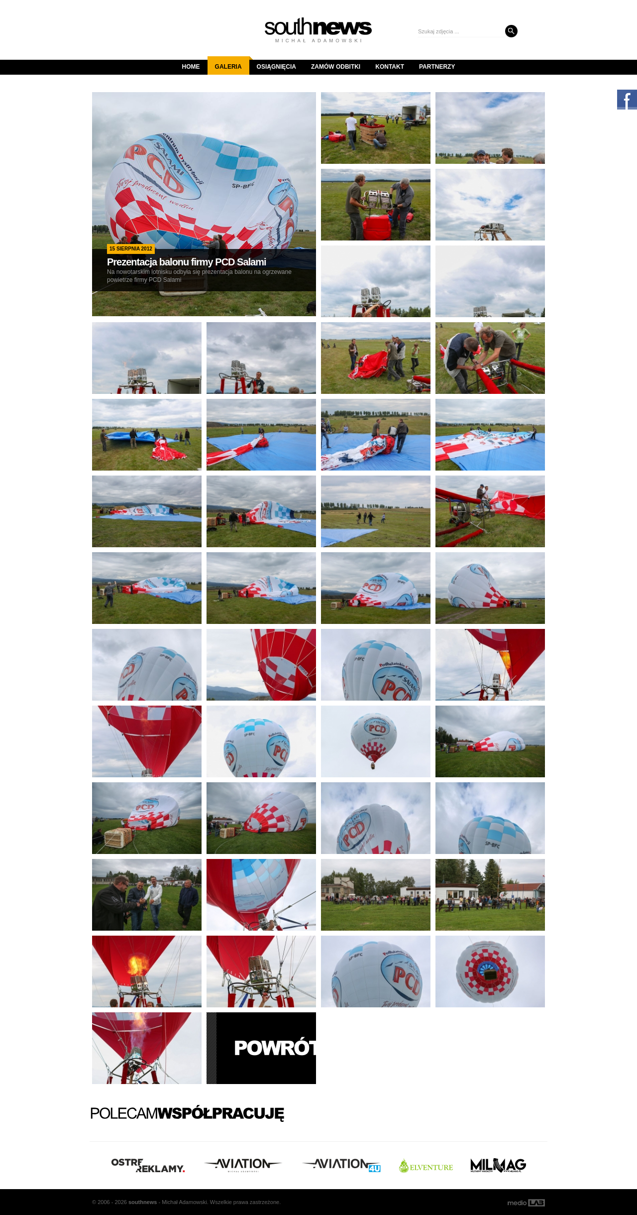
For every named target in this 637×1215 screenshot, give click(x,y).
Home (191, 66)
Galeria (232, 63)
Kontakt (389, 66)
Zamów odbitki (335, 66)
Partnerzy (437, 66)
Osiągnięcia (276, 66)
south (142, 1202)
